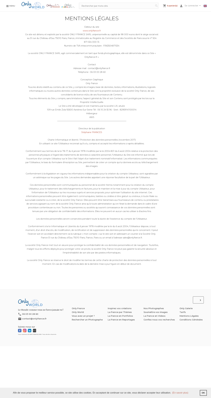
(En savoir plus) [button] (180, 392)
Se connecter (192, 5)
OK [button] (203, 393)
